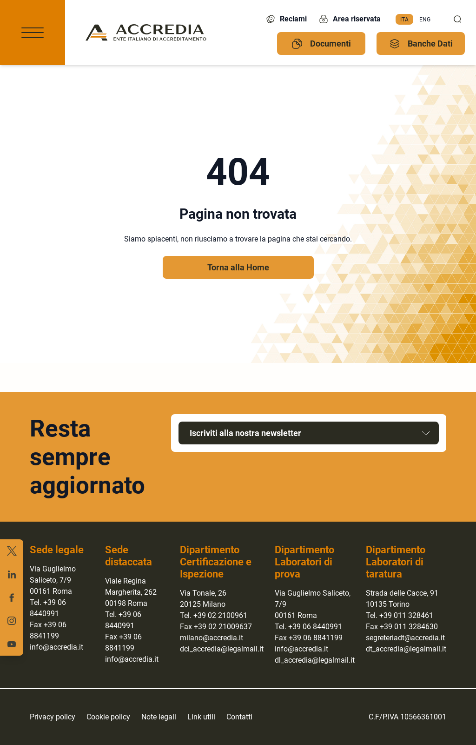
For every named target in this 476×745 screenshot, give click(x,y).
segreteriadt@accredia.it (405, 637)
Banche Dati (421, 43)
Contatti (239, 716)
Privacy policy (52, 716)
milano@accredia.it (211, 637)
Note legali (158, 716)
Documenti (321, 43)
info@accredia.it (56, 647)
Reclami (286, 19)
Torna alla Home (238, 267)
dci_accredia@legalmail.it (222, 648)
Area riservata (349, 19)
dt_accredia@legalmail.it (406, 648)
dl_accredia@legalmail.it (315, 660)
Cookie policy (108, 716)
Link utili (201, 716)
